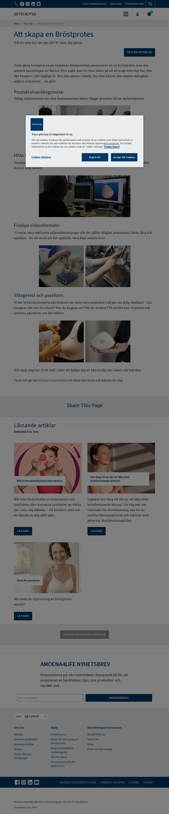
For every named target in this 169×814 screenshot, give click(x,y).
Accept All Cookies (124, 157)
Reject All (95, 157)
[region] (84, 141)
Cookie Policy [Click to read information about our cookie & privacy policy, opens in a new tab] (112, 146)
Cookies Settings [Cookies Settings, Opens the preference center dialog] (41, 157)
